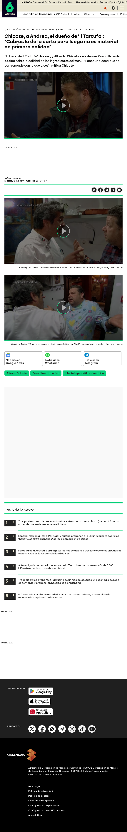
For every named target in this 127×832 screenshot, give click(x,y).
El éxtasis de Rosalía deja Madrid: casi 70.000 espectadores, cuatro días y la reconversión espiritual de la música (64, 596)
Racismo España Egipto (112, 2)
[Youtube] (92, 732)
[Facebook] (42, 732)
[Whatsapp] (52, 732)
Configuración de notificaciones (46, 810)
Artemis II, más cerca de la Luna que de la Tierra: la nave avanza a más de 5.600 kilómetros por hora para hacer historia (65, 567)
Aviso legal (34, 786)
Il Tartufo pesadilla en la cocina (84, 373)
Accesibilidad (35, 815)
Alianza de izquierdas (87, 2)
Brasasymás (107, 14)
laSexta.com (12, 178)
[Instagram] (72, 732)
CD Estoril (62, 14)
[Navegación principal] (122, 8)
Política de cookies (39, 796)
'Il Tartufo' (30, 56)
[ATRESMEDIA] (63, 755)
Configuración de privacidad (44, 805)
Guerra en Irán (40, 2)
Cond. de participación (41, 800)
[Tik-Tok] (82, 732)
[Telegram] (62, 732)
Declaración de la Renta (61, 2)
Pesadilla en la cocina (45, 373)
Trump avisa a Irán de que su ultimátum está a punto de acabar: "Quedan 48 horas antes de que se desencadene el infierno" (68, 523)
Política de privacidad (40, 791)
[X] (32, 732)
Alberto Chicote (84, 14)
